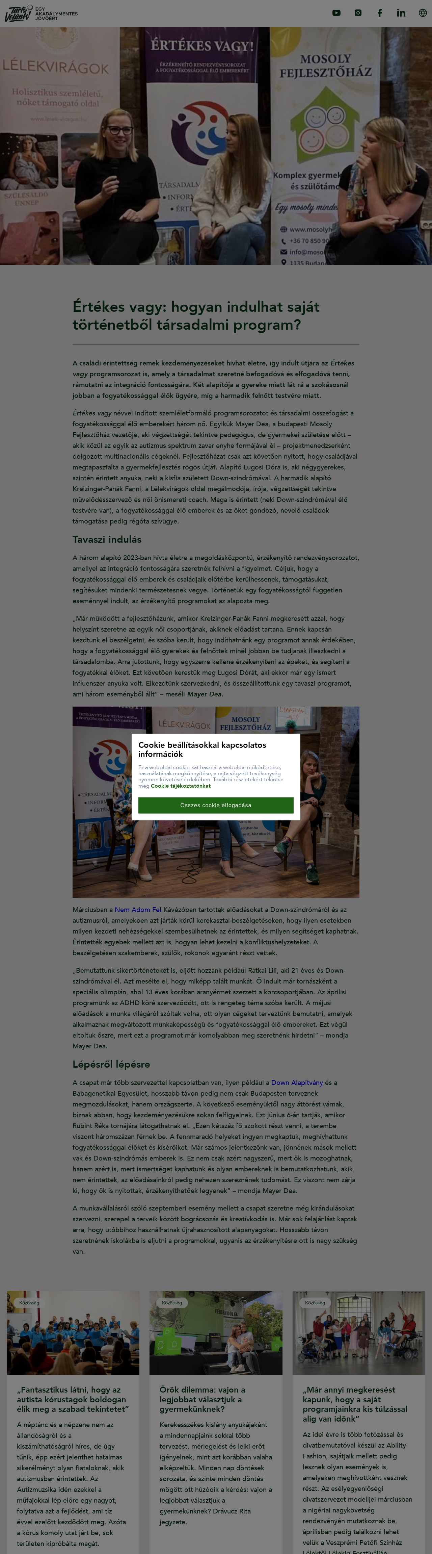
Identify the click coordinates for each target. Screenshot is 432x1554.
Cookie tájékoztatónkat (181, 785)
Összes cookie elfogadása (216, 805)
